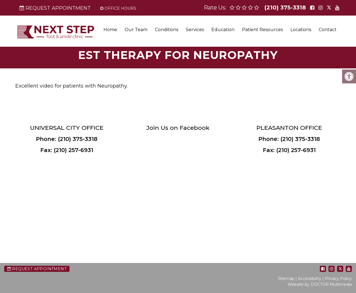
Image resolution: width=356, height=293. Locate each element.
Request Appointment (55, 8)
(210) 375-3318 (285, 7)
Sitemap (286, 278)
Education (222, 29)
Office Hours (118, 8)
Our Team (136, 29)
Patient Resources (262, 29)
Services (195, 29)
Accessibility (309, 278)
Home (110, 29)
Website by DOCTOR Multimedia (320, 284)
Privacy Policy (338, 278)
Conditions (166, 29)
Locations (300, 29)
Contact (328, 29)
